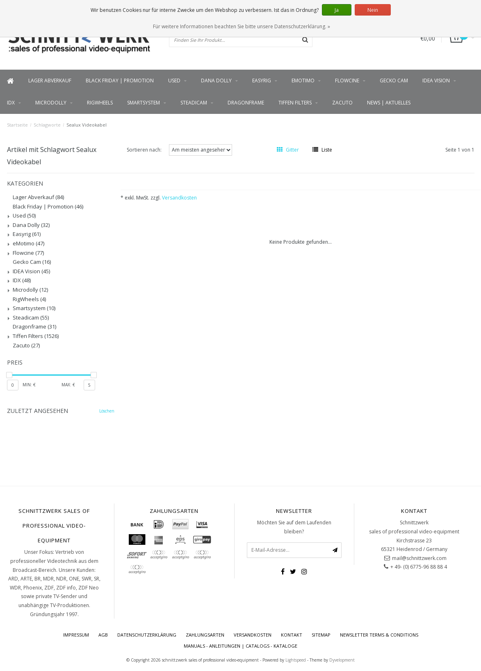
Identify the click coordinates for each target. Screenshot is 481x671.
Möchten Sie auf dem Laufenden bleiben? (294, 527)
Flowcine (347, 80)
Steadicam (193, 102)
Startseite (17, 125)
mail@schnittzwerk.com (419, 558)
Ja (337, 10)
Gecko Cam (394, 80)
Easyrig (261, 80)
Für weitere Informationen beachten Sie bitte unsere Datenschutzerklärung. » (241, 26)
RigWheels (100, 102)
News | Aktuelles (388, 102)
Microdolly (50, 102)
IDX (11, 102)
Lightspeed (295, 660)
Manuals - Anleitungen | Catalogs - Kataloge (240, 646)
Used (174, 80)
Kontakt (291, 635)
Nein (372, 10)
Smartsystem (143, 102)
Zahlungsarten (205, 635)
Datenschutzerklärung (146, 635)
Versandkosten (179, 197)
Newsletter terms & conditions (379, 635)
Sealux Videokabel (86, 125)
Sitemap (321, 635)
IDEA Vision (436, 80)
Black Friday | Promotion (120, 80)
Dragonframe (246, 102)
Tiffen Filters (295, 102)
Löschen (106, 411)
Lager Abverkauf (49, 80)
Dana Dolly (216, 80)
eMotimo (303, 80)
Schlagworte (47, 125)
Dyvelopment (342, 660)
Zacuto (342, 102)
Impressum (76, 635)
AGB (103, 635)
